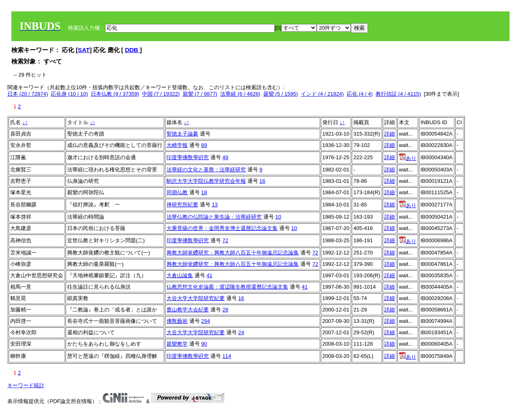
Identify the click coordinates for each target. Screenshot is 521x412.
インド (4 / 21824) (322, 94)
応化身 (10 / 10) (69, 94)
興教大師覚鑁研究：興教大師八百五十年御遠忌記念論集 (232, 253)
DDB (132, 49)
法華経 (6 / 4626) (240, 94)
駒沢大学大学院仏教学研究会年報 (206, 181)
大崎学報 (177, 145)
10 (278, 217)
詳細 (389, 134)
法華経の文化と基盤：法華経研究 (206, 170)
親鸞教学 (177, 344)
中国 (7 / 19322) (161, 94)
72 (225, 240)
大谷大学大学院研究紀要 (195, 298)
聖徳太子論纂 (182, 134)
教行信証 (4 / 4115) (398, 94)
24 (241, 332)
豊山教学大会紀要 (187, 310)
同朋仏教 (177, 192)
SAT (84, 49)
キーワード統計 (25, 385)
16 (262, 181)
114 (226, 356)
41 (209, 275)
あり (407, 158)
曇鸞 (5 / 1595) (280, 94)
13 (214, 205)
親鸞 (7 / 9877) (200, 94)
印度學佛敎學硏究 (187, 157)
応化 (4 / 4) (360, 94)
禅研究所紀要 (182, 205)
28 (225, 310)
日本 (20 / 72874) (27, 94)
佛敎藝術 (177, 321)
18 (204, 192)
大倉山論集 (179, 275)
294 (205, 321)
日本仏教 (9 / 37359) (115, 94)
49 (225, 157)
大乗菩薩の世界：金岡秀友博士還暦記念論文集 (222, 228)
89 (204, 145)
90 (204, 344)
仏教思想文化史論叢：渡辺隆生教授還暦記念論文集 (227, 287)
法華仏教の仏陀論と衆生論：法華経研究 (214, 217)
